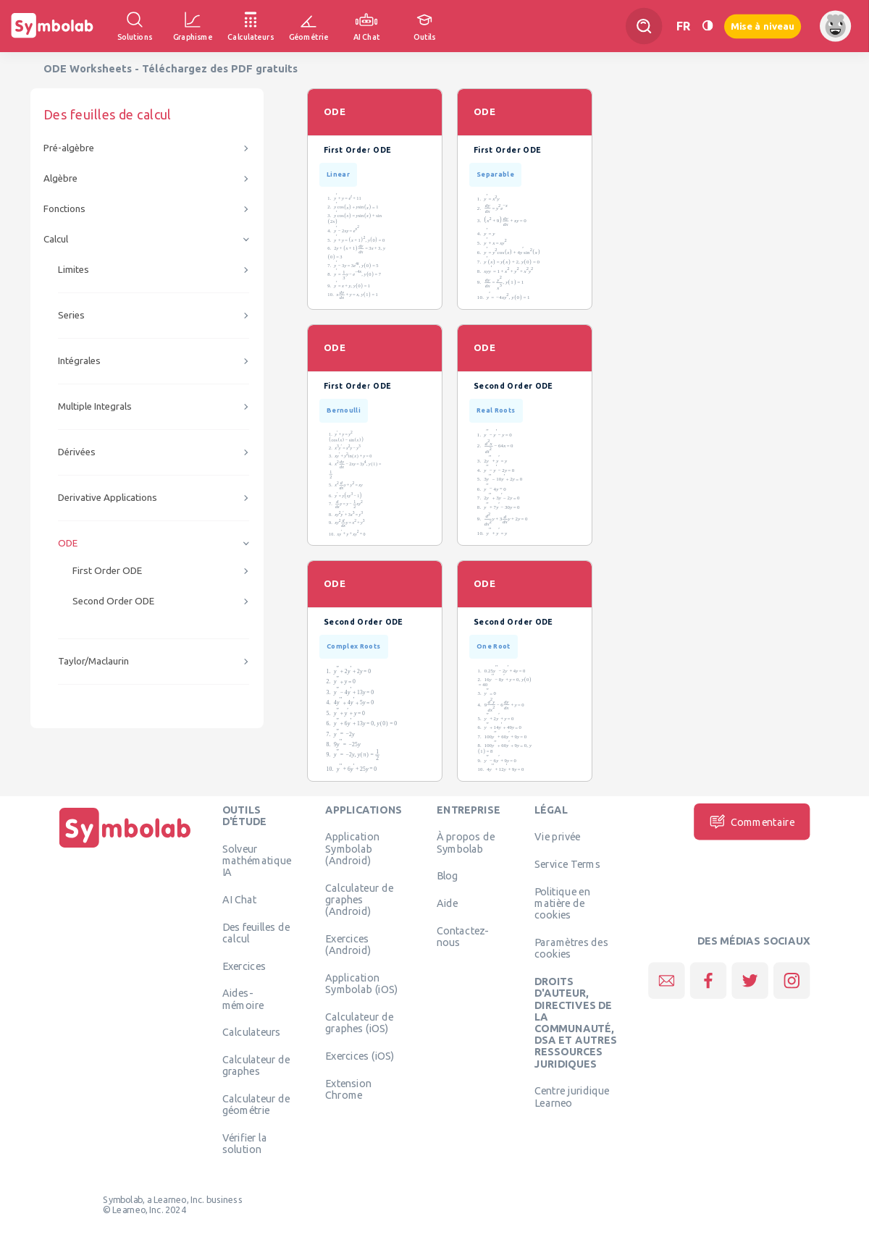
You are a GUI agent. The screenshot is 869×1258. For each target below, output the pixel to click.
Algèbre (60, 178)
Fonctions (64, 208)
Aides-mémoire (243, 998)
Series (71, 315)
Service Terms (567, 864)
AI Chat (239, 899)
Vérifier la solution (244, 1143)
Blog (447, 876)
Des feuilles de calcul (256, 932)
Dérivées (77, 452)
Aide (447, 903)
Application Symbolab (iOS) (361, 983)
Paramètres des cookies (571, 948)
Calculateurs (251, 1032)
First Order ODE (107, 570)
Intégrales (79, 360)
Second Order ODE (113, 601)
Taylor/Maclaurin (93, 661)
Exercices (244, 965)
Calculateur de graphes (256, 1065)
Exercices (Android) (348, 943)
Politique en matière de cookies (562, 903)
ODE (67, 543)
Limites (73, 269)
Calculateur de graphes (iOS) (359, 1022)
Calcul (55, 239)
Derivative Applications (107, 497)
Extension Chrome (348, 1088)
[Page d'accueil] (125, 847)
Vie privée (557, 837)
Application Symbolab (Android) (352, 848)
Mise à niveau (762, 25)
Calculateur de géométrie (256, 1104)
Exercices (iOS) (359, 1055)
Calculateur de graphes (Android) (359, 899)
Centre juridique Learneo (572, 1096)
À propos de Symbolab (466, 842)
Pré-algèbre (68, 148)
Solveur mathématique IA (256, 860)
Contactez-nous (463, 935)
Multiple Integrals (95, 406)
